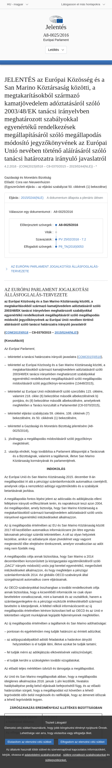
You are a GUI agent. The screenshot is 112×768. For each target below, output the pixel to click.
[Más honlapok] (83, 4)
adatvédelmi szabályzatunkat (43, 760)
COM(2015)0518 (16, 332)
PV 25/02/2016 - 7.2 (72, 239)
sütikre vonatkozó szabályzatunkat (84, 760)
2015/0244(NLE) (32, 197)
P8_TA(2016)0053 (71, 246)
